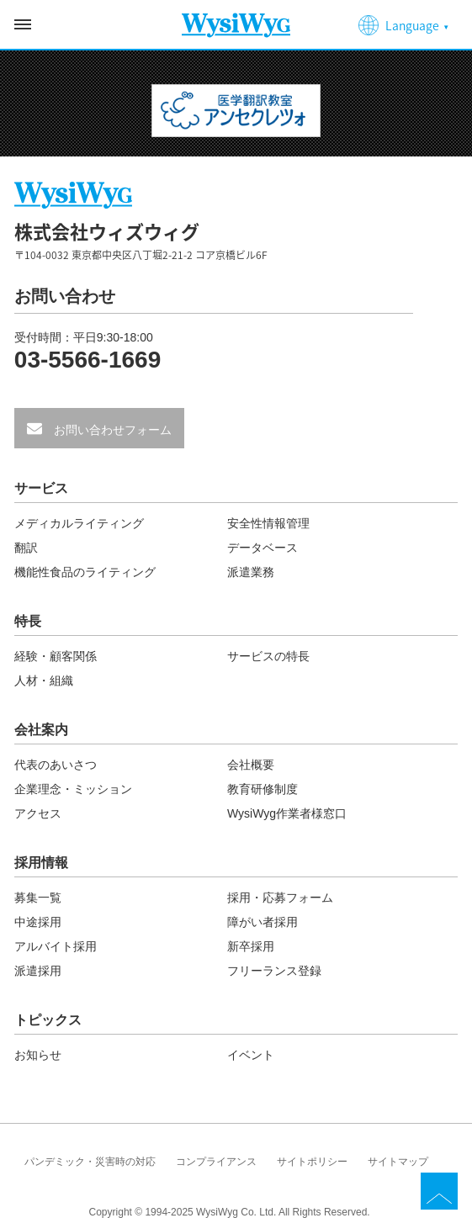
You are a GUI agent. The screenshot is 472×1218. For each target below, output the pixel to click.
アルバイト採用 (55, 946)
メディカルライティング (79, 523)
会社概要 (250, 764)
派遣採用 (37, 970)
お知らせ (37, 1055)
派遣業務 (250, 572)
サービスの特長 (268, 656)
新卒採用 (250, 946)
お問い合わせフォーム (111, 430)
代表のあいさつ (55, 764)
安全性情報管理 (268, 523)
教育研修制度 (262, 789)
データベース (262, 547)
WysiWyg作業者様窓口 (287, 813)
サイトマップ (398, 1162)
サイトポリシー (312, 1162)
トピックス (48, 1020)
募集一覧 (37, 897)
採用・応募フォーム (280, 897)
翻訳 (26, 547)
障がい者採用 (262, 922)
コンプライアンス (216, 1162)
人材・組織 (43, 680)
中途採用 (37, 922)
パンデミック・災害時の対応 (90, 1162)
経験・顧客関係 (55, 656)
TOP (439, 1191)
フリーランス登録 (274, 970)
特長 (27, 621)
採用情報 (41, 863)
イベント (250, 1055)
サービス (41, 488)
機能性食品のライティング (85, 572)
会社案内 (41, 730)
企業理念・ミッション (73, 789)
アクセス (37, 813)
